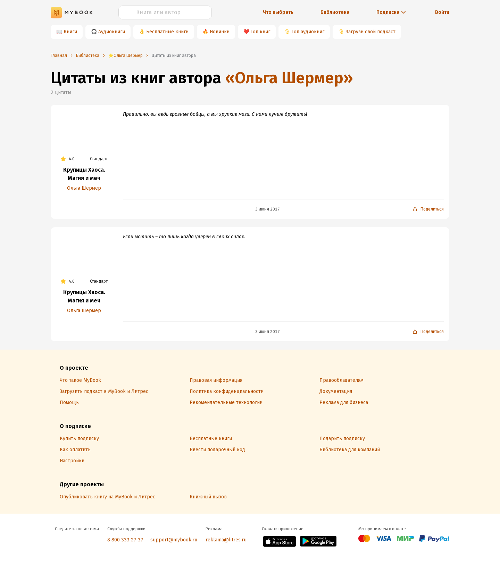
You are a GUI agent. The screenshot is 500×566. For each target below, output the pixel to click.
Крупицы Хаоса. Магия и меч (84, 173)
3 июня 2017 (267, 209)
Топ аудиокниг (308, 32)
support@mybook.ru (173, 540)
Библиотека (334, 12)
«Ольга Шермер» (289, 77)
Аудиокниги (111, 32)
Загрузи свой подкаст (370, 32)
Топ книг (260, 32)
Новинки (220, 32)
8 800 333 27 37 (125, 540)
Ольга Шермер (84, 188)
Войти (442, 12)
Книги (70, 32)
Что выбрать (278, 12)
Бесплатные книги (167, 32)
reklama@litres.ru (226, 540)
